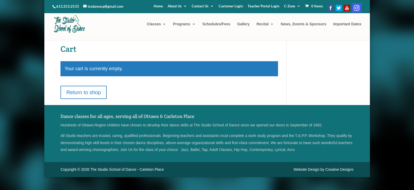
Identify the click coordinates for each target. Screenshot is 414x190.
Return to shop (83, 92)
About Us (175, 6)
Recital (263, 24)
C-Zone (289, 6)
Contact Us (200, 6)
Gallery (243, 24)
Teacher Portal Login (263, 6)
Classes (154, 24)
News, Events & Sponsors (303, 24)
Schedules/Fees (216, 24)
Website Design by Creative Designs (324, 169)
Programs (181, 24)
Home (158, 6)
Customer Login (231, 6)
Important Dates (347, 24)
